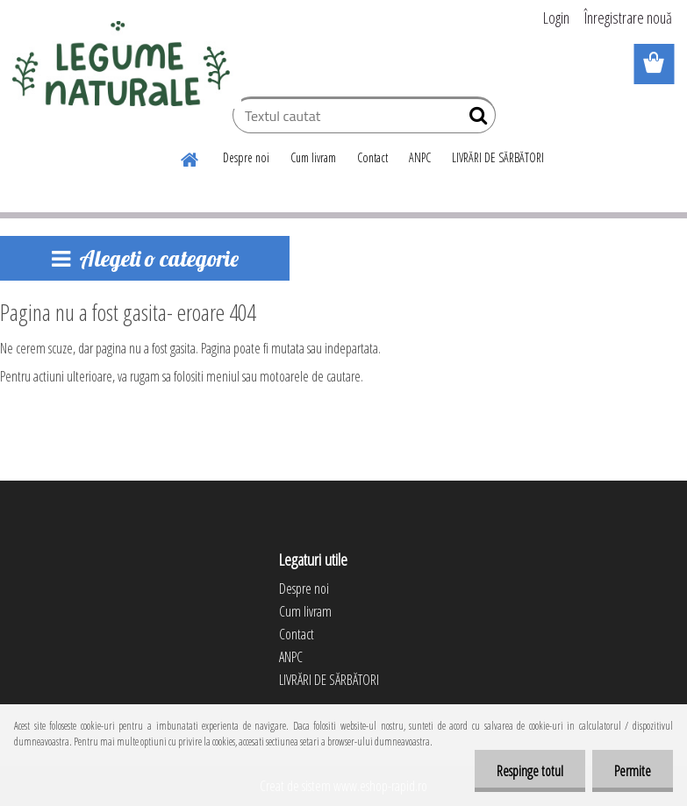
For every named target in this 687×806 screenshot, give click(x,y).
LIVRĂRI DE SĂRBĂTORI (498, 157)
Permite (632, 771)
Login (556, 17)
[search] (475, 119)
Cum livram (313, 157)
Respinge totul (530, 771)
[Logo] (120, 65)
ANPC (420, 157)
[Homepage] (190, 157)
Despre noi (246, 157)
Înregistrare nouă (628, 17)
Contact (372, 157)
